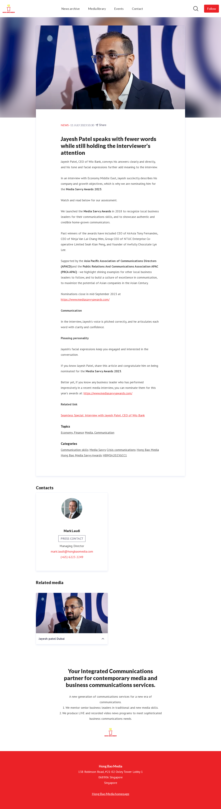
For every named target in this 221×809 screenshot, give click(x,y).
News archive (70, 9)
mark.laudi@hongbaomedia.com (72, 551)
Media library (97, 9)
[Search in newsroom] (196, 8)
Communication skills (75, 450)
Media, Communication (99, 432)
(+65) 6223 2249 (72, 557)
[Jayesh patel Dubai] (72, 613)
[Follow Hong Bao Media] (211, 9)
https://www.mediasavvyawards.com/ (85, 299)
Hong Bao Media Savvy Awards (81, 455)
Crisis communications (121, 450)
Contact (137, 9)
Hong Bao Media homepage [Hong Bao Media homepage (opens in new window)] (110, 794)
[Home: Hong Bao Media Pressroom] (8, 8)
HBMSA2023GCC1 (115, 455)
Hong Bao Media (148, 450)
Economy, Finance (72, 432)
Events (119, 9)
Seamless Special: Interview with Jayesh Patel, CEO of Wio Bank (103, 415)
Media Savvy (97, 450)
